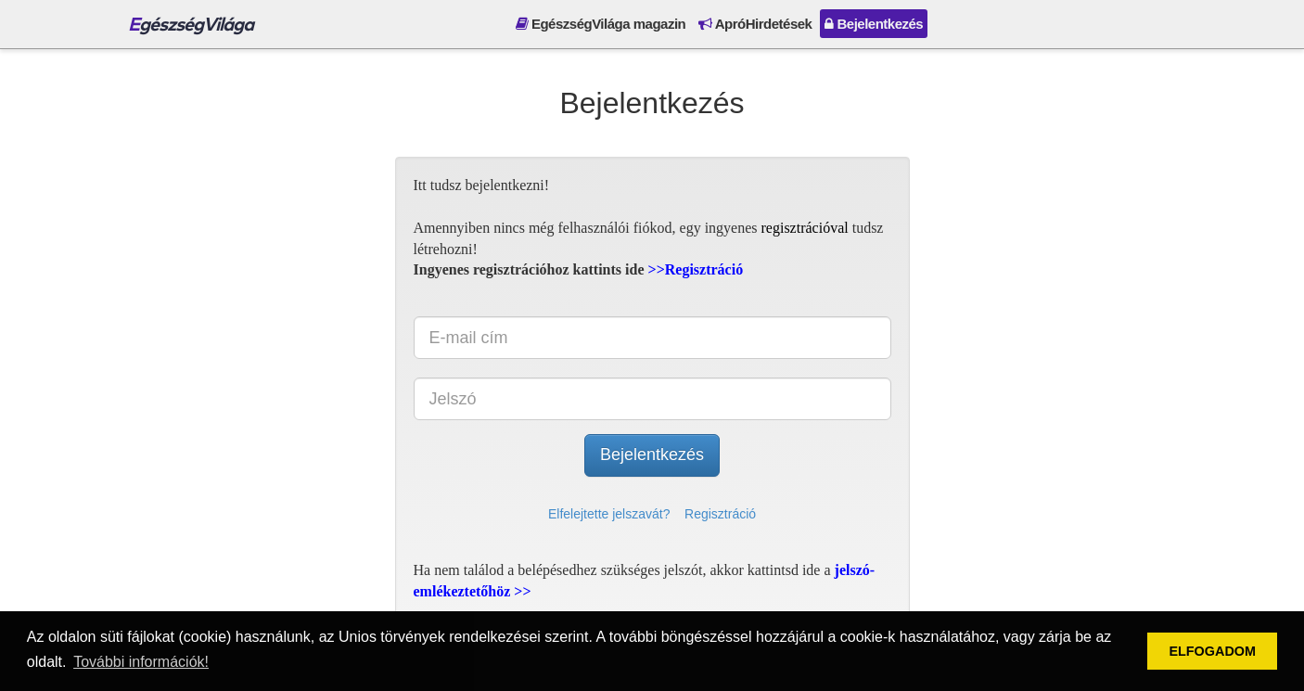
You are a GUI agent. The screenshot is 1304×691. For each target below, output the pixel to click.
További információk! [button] (141, 662)
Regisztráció (720, 513)
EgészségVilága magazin (600, 24)
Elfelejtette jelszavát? (609, 513)
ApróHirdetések (755, 24)
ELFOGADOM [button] (1212, 651)
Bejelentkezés (874, 24)
